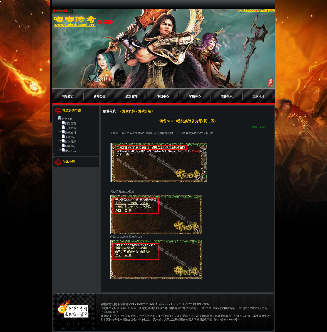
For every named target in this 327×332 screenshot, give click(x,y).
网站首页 (68, 96)
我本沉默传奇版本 (111, 319)
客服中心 (195, 96)
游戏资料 (131, 96)
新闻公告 (99, 96)
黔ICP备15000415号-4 (227, 319)
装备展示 (227, 96)
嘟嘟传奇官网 (109, 304)
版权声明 (206, 319)
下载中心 (163, 96)
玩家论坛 (258, 96)
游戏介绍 (144, 111)
